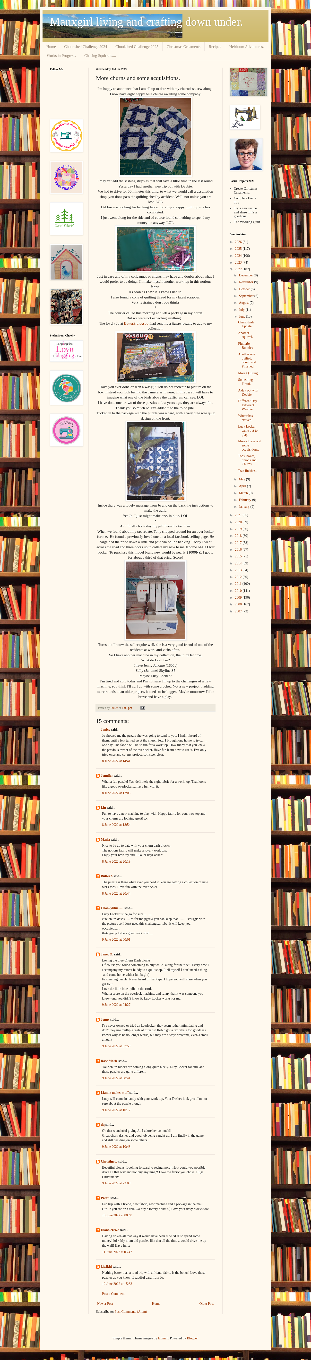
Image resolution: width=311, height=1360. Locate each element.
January (244, 506)
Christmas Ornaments (183, 47)
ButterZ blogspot (137, 323)
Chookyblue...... (112, 908)
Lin (103, 807)
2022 (239, 269)
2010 (239, 591)
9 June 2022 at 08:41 (116, 1078)
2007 (239, 611)
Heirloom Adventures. (246, 47)
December (246, 275)
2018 (239, 536)
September (246, 296)
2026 (239, 242)
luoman (163, 1338)
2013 (239, 570)
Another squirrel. (245, 335)
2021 (239, 515)
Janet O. (107, 954)
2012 (239, 577)
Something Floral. (245, 382)
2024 (239, 256)
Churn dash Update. (246, 324)
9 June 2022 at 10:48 (116, 1147)
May (242, 479)
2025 (239, 248)
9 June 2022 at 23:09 (116, 1183)
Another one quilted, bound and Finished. (247, 360)
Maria (105, 839)
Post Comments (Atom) (131, 1311)
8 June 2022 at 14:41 (116, 761)
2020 (239, 522)
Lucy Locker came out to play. (248, 431)
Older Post (206, 1303)
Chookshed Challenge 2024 (85, 47)
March (244, 493)
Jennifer (107, 775)
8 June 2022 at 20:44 (116, 893)
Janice (105, 729)
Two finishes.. (247, 471)
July (242, 310)
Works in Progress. (61, 56)
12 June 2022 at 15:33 (117, 1284)
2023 (239, 262)
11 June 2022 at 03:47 (117, 1252)
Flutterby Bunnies (245, 346)
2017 (239, 543)
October (245, 289)
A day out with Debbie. (248, 392)
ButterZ (106, 876)
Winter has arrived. (245, 418)
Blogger (192, 1338)
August (244, 303)
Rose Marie (109, 1061)
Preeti (105, 1198)
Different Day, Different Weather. (248, 405)
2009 (239, 597)
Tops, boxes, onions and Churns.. (247, 460)
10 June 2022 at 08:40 (117, 1215)
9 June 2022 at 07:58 (116, 1046)
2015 (239, 556)
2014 (239, 563)
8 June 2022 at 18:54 (116, 825)
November (246, 282)
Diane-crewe (110, 1230)
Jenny (105, 1019)
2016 (239, 549)
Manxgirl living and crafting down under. (146, 21)
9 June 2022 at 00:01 (116, 939)
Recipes (215, 47)
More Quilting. (248, 373)
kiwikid (106, 1266)
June (242, 316)
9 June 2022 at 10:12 (116, 1110)
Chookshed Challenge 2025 (136, 47)
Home (51, 47)
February (245, 500)
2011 (238, 584)
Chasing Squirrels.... (100, 56)
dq (103, 1124)
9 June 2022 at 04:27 (116, 1005)
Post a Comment (113, 1294)
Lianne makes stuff (115, 1092)
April (243, 486)
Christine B (109, 1161)
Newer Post (105, 1303)
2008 (239, 604)
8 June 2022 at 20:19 (116, 861)
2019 (239, 529)
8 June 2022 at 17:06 (116, 793)
